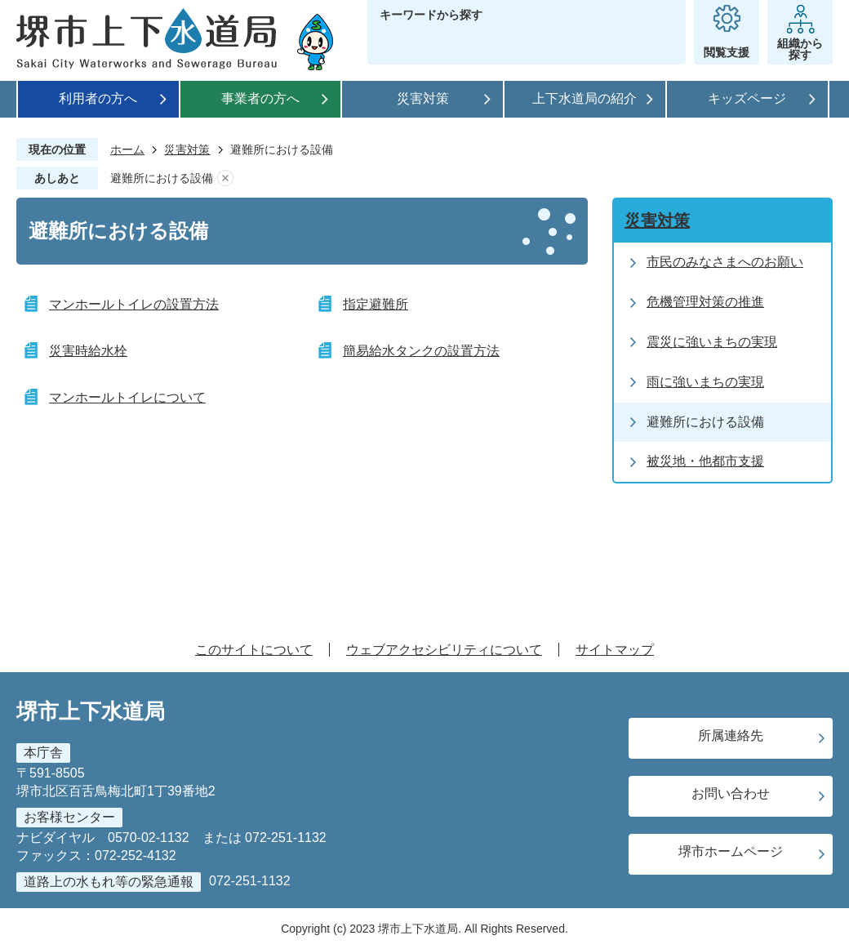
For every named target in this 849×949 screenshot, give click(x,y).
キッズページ (747, 98)
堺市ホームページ (730, 851)
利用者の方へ (98, 98)
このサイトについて (254, 650)
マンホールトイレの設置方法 (134, 304)
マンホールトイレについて (127, 397)
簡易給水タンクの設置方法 (421, 351)
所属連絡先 (730, 735)
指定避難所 (375, 304)
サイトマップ (615, 650)
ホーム (127, 149)
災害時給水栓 (88, 351)
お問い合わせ (730, 793)
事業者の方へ (260, 98)
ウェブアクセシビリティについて (444, 650)
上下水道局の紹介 (584, 98)
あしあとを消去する (225, 178)
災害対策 (423, 98)
